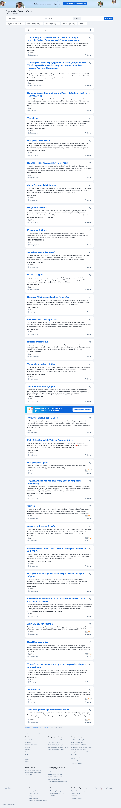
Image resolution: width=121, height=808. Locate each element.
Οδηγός (31, 506)
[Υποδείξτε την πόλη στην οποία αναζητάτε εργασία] (63, 18)
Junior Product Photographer (41, 386)
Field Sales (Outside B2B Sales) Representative (50, 440)
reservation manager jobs (55, 774)
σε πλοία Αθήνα (75, 761)
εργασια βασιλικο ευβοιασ (55, 776)
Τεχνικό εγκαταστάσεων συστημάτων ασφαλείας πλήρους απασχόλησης (56, 665)
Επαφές (31, 795)
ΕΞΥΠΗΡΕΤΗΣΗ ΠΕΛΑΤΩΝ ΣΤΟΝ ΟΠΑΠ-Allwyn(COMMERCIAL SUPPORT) (57, 549)
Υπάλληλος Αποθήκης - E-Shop (42, 418)
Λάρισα (27, 761)
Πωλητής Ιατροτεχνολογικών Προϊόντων (47, 163)
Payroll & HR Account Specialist (42, 319)
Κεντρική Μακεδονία (31, 744)
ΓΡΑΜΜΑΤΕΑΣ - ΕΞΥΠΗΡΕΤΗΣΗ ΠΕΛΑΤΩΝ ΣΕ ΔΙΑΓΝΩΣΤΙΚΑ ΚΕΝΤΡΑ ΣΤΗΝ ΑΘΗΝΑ (56, 600)
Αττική (27, 754)
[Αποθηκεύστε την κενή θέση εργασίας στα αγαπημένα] (90, 63)
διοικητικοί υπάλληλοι (54, 779)
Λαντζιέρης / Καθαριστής (40, 624)
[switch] (91, 30)
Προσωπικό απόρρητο (77, 798)
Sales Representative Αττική (41, 252)
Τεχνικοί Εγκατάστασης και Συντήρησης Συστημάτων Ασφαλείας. (54, 482)
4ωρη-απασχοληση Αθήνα (55, 744)
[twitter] (106, 788)
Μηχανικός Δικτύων (37, 207)
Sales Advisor (34, 689)
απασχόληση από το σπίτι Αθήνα (80, 752)
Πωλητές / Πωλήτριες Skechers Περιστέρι (48, 297)
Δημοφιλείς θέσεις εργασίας (33, 770)
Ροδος (27, 759)
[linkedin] (111, 788)
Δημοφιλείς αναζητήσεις (34, 733)
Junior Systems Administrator (41, 185)
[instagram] (101, 788)
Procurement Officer (37, 230)
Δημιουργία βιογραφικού (82, 409)
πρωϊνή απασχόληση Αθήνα (56, 740)
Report (88, 55)
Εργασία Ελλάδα (75, 793)
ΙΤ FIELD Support (35, 274)
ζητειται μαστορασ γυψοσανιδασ (57, 781)
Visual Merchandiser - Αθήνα (41, 364)
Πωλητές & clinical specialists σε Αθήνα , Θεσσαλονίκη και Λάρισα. (55, 575)
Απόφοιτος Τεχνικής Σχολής (41, 526)
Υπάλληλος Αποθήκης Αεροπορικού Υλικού (48, 709)
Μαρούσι (27, 749)
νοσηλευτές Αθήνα (76, 763)
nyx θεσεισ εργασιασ (54, 772)
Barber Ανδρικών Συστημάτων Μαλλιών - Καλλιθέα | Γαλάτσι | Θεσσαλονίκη (57, 94)
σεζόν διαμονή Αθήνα (54, 742)
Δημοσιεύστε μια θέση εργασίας (75, 4)
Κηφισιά (27, 747)
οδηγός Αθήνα (75, 754)
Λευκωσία (28, 757)
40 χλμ (77, 19)
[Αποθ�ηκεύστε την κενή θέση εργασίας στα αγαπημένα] (90, 38)
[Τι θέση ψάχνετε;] (24, 18)
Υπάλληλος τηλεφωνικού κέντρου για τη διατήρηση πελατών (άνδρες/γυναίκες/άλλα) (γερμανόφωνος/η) (53, 38)
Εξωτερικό (28, 742)
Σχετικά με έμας (33, 791)
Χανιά (27, 752)
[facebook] (96, 788)
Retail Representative (37, 342)
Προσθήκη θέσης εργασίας (57, 791)
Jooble (13, 804)
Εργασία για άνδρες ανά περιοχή (38, 800)
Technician (32, 118)
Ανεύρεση (108, 18)
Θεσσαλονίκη (29, 740)
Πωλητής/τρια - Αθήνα (38, 140)
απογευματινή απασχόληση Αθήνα (58, 747)
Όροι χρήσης (74, 795)
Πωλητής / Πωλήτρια (37, 462)
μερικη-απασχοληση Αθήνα (56, 749)
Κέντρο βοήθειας (33, 793)
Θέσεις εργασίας (33, 798)
